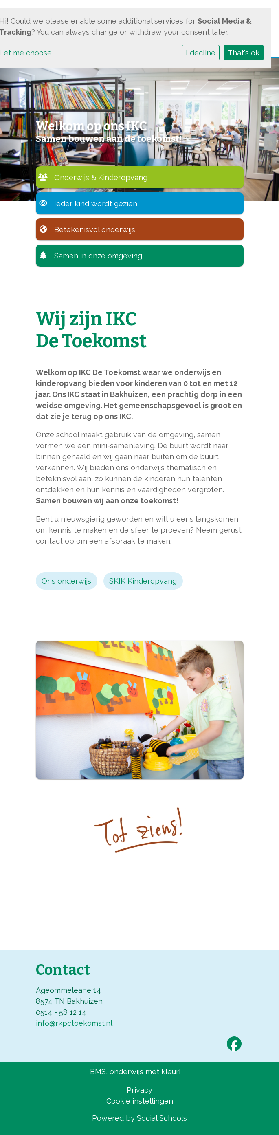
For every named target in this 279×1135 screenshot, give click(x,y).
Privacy (139, 1090)
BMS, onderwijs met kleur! (135, 1071)
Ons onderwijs (66, 581)
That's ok (243, 52)
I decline (200, 52)
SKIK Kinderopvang (143, 581)
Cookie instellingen (139, 1101)
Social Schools (162, 1118)
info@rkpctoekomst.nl (74, 1023)
